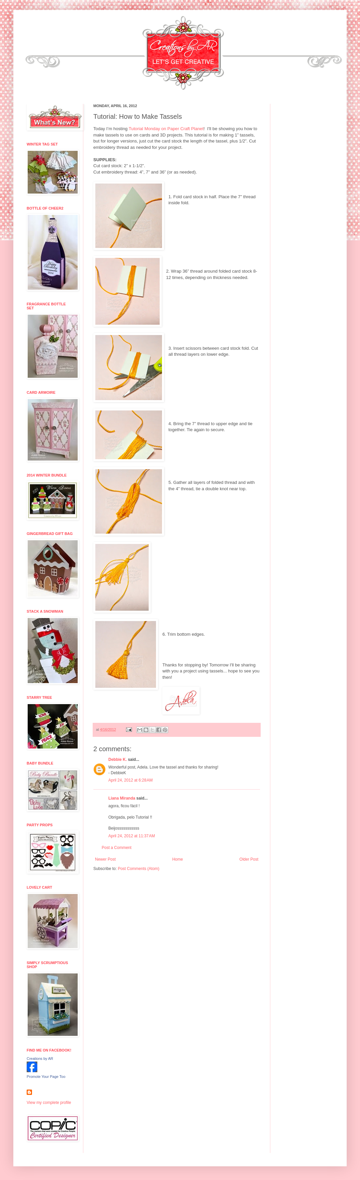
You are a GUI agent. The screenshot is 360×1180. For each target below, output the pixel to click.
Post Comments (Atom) (138, 868)
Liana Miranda (121, 798)
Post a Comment (116, 847)
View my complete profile (49, 1102)
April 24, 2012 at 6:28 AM (130, 780)
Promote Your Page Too (46, 1077)
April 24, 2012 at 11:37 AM (131, 836)
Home (177, 859)
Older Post (248, 859)
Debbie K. (117, 759)
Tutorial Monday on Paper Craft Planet (166, 128)
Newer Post (105, 859)
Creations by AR (40, 1059)
